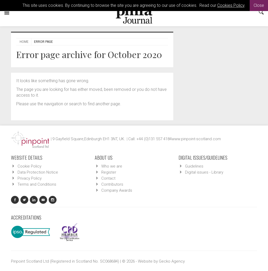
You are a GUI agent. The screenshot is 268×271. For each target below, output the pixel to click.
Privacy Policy (30, 178)
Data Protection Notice (38, 172)
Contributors (112, 184)
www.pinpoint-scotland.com (196, 139)
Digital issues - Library (204, 172)
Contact (108, 178)
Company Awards (116, 190)
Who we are (111, 166)
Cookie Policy (29, 166)
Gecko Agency (172, 261)
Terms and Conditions (37, 184)
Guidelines (194, 166)
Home (24, 42)
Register (108, 172)
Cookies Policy (230, 5)
